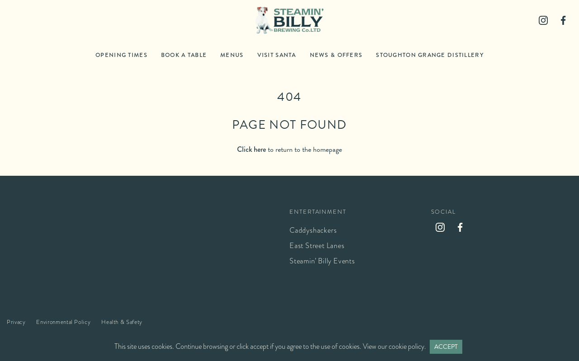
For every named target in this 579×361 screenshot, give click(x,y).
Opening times (121, 55)
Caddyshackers (313, 230)
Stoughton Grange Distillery (430, 55)
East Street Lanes (317, 245)
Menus (231, 55)
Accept (446, 347)
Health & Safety (121, 322)
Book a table (184, 55)
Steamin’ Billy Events (322, 261)
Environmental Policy (63, 322)
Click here (251, 149)
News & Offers (336, 55)
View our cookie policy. (394, 346)
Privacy (16, 322)
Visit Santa (276, 55)
